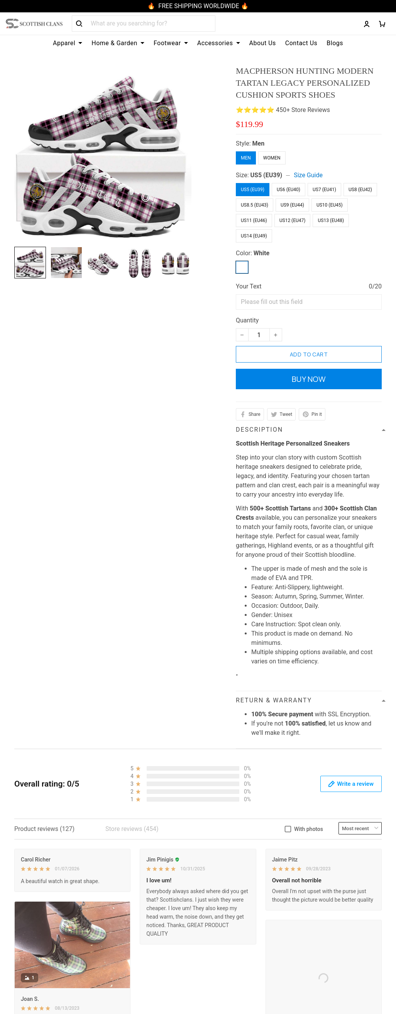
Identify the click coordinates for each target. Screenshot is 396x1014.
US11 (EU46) (254, 220)
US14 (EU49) (254, 236)
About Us (262, 43)
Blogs (335, 43)
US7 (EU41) (324, 189)
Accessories (218, 43)
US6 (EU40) (288, 189)
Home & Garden (117, 43)
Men (258, 143)
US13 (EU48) (331, 220)
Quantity (247, 320)
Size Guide (308, 175)
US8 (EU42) (360, 189)
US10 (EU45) (329, 205)
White (261, 253)
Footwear (171, 43)
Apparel (67, 43)
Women (272, 158)
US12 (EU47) (292, 220)
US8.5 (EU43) (254, 205)
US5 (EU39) (266, 175)
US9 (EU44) (292, 205)
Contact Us (301, 43)
